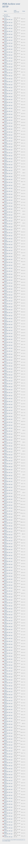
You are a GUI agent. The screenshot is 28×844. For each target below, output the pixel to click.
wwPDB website (7, 840)
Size (23, 11)
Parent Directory (7, 15)
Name (5, 11)
